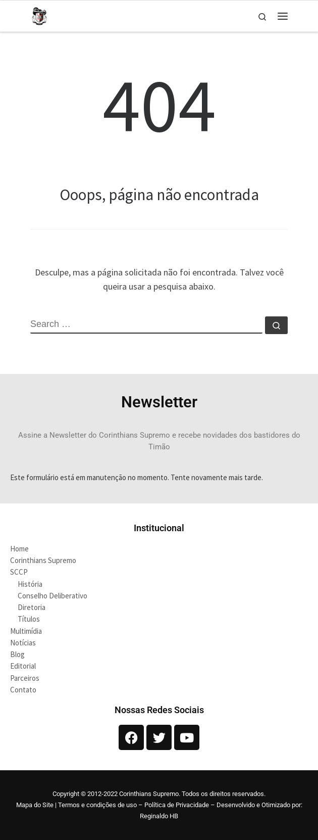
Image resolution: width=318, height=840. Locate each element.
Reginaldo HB (159, 816)
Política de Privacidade (176, 805)
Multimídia (26, 631)
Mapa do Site (35, 805)
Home (19, 548)
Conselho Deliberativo (52, 595)
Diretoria (31, 607)
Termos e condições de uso (97, 805)
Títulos (29, 619)
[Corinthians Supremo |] (39, 15)
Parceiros (24, 678)
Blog (17, 654)
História (30, 584)
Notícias (23, 642)
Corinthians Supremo (43, 560)
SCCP (19, 572)
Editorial (23, 666)
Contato (23, 689)
